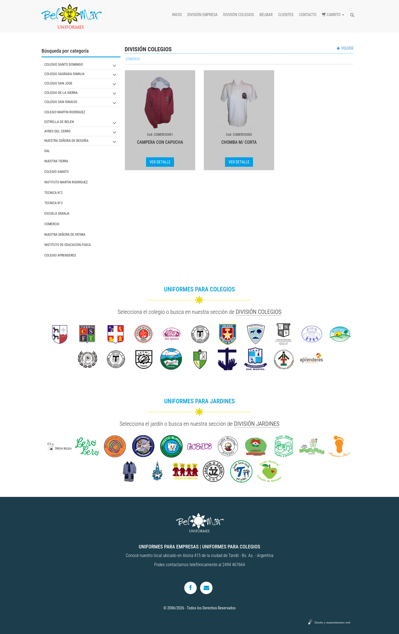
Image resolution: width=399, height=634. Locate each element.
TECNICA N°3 (53, 203)
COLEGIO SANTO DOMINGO (63, 64)
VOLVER (345, 48)
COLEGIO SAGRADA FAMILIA (64, 74)
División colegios (238, 14)
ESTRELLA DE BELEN (59, 122)
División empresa (202, 14)
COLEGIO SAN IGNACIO (60, 102)
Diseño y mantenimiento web (332, 622)
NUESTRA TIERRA (56, 161)
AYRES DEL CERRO (57, 131)
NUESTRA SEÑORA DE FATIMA (64, 234)
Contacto (307, 14)
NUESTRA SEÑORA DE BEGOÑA (66, 140)
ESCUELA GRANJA (56, 213)
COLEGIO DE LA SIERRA (61, 93)
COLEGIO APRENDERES (60, 255)
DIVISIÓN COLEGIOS (259, 312)
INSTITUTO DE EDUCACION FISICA (67, 245)
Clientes (285, 14)
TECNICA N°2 (53, 193)
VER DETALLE (160, 162)
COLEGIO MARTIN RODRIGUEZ (64, 112)
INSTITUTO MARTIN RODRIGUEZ (66, 182)
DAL (47, 151)
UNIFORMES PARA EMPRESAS (169, 547)
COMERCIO (51, 224)
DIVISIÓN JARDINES (257, 423)
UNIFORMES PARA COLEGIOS (231, 547)
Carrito (333, 14)
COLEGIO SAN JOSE (58, 83)
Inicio (177, 14)
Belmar (266, 14)
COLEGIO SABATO (56, 172)
